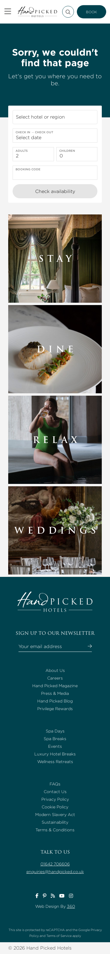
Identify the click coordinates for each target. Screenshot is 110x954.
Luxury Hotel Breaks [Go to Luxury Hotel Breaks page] (55, 754)
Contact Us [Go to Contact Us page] (55, 791)
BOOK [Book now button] (91, 12)
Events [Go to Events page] (55, 746)
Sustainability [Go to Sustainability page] (55, 822)
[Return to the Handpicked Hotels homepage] (37, 11)
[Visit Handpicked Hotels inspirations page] (53, 896)
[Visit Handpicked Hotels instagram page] (71, 896)
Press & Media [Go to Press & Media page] (55, 693)
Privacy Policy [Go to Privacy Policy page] (55, 799)
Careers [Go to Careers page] (55, 678)
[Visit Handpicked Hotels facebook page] (36, 896)
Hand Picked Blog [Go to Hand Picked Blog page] (55, 701)
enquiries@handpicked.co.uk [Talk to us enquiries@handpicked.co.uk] (55, 871)
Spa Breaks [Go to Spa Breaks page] (55, 738)
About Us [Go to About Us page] (55, 670)
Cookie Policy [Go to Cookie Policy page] (55, 807)
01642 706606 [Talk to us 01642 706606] (55, 864)
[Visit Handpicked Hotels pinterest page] (44, 896)
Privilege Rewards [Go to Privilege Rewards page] (55, 708)
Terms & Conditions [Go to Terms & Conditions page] (55, 830)
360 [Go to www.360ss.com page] (71, 906)
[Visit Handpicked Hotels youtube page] (62, 896)
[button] (55, 117)
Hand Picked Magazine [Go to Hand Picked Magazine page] (55, 685)
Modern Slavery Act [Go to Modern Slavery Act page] (55, 814)
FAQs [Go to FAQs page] (55, 784)
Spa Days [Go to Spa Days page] (55, 731)
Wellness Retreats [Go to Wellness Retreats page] (55, 761)
